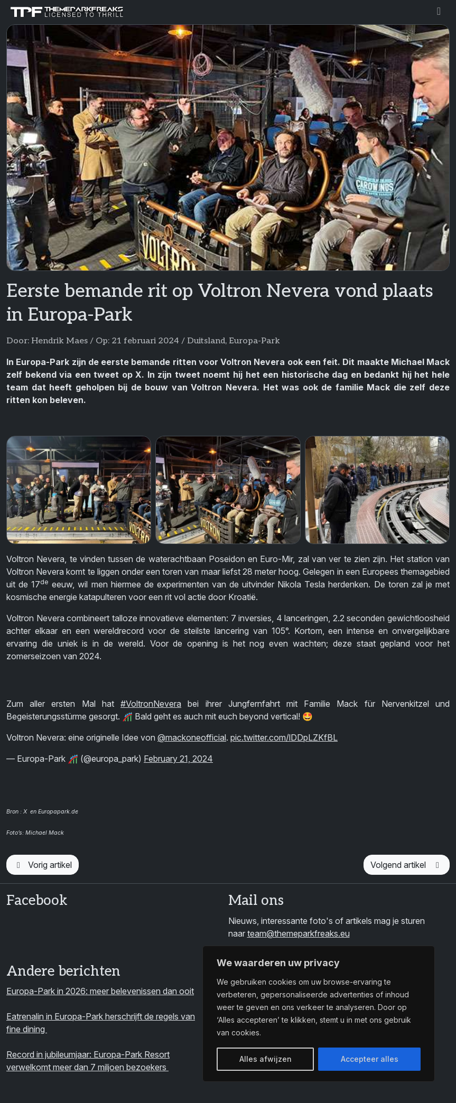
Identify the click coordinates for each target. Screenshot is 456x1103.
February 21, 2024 (178, 758)
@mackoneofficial (191, 737)
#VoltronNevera (150, 703)
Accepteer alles (369, 1058)
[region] (318, 1014)
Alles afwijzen (265, 1058)
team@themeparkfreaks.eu (298, 933)
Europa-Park (254, 341)
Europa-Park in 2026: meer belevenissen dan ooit (100, 991)
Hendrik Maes (59, 341)
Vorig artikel (42, 864)
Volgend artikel (406, 864)
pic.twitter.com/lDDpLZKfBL (284, 737)
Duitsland (206, 341)
